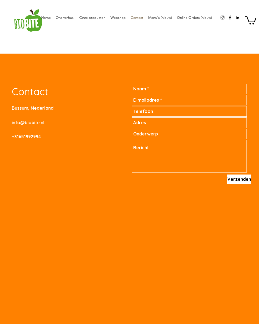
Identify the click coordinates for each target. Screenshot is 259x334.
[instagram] (222, 17)
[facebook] (230, 17)
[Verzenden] (239, 179)
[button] (250, 20)
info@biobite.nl (28, 122)
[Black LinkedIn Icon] (237, 17)
